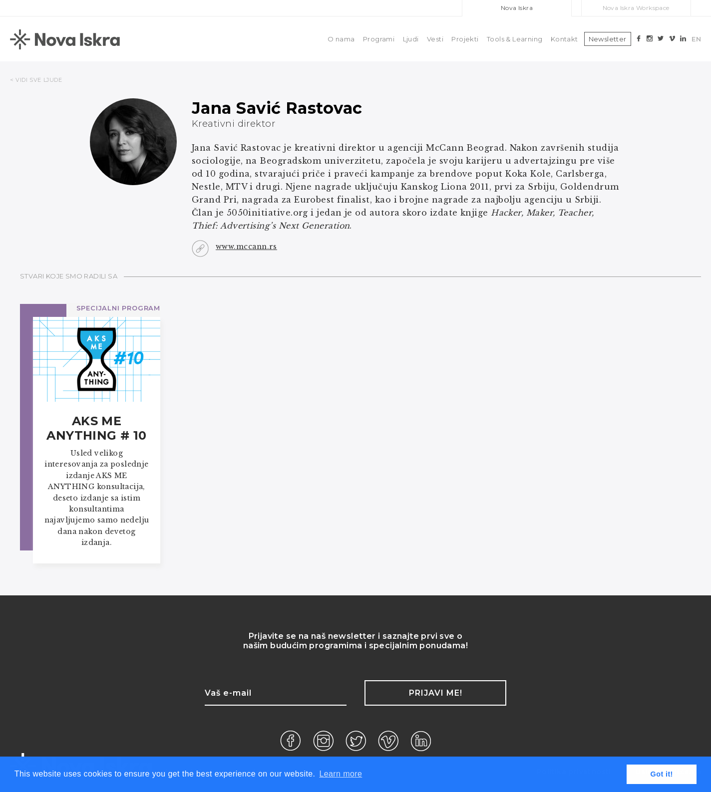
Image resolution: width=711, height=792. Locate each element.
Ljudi (411, 39)
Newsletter (608, 39)
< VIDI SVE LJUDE (36, 79)
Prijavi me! (435, 693)
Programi (378, 39)
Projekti (464, 39)
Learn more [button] (340, 774)
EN (696, 39)
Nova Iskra (517, 7)
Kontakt (564, 39)
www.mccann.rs (246, 246)
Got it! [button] (662, 774)
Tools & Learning (514, 39)
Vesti (435, 39)
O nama (341, 39)
